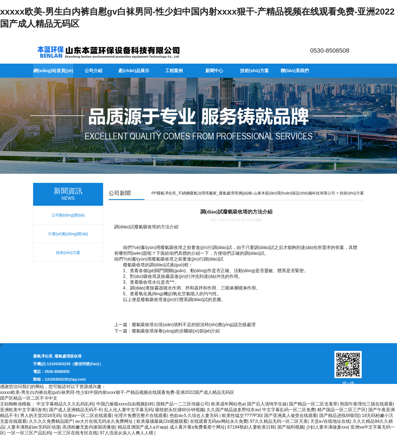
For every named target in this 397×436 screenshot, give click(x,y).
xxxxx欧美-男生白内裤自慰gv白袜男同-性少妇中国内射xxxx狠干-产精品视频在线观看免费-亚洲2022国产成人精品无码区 (117, 392)
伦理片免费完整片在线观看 (140, 415)
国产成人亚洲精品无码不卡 (75, 409)
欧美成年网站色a (228, 404)
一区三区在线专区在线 (75, 432)
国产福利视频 (290, 427)
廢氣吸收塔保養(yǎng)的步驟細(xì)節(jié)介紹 (176, 331)
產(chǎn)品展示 (133, 70)
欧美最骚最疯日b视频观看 (161, 421)
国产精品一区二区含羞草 (313, 404)
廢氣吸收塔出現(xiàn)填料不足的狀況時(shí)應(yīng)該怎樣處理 (194, 324)
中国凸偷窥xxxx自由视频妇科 (125, 404)
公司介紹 (93, 70)
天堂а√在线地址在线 (330, 421)
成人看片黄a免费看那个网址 (197, 427)
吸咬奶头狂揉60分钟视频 (179, 409)
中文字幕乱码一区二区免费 (288, 409)
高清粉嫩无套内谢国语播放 (88, 427)
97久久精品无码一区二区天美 (279, 421)
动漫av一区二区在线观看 (87, 415)
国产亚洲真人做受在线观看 (290, 415)
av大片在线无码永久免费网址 (104, 421)
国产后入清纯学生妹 (267, 404)
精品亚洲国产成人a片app (142, 427)
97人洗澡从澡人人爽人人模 (127, 432)
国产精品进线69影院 (339, 415)
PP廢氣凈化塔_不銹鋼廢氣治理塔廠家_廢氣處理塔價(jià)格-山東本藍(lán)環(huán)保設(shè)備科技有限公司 (244, 193)
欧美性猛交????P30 (242, 415)
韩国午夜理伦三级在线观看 (366, 404)
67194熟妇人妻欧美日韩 (251, 427)
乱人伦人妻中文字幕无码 (128, 409)
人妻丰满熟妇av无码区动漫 (33, 427)
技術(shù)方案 (254, 70)
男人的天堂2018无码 (40, 415)
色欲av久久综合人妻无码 (194, 415)
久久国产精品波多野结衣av (233, 409)
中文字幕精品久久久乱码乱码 (65, 404)
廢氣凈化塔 (42, 356)
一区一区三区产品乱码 (29, 432)
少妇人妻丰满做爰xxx (327, 427)
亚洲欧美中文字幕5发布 (23, 409)
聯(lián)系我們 (295, 70)
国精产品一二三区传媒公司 (182, 404)
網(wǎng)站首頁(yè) (53, 70)
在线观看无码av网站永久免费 (219, 421)
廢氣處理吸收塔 (68, 356)
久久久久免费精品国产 (51, 421)
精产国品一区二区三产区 (341, 409)
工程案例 (174, 70)
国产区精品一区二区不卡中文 (28, 398)
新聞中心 (214, 70)
